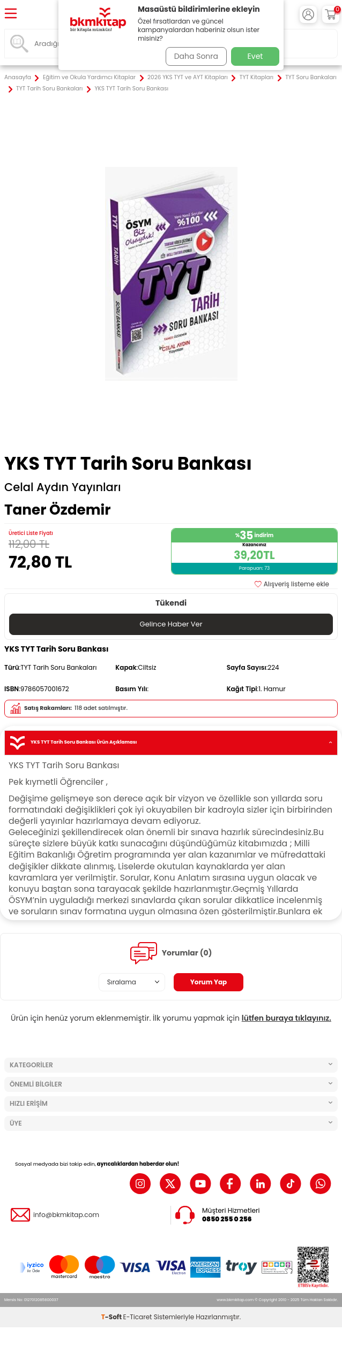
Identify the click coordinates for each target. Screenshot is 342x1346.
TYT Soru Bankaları (311, 77)
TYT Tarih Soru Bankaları (49, 89)
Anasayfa (17, 77)
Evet (255, 56)
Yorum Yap (208, 981)
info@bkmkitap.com (66, 1215)
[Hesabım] (308, 14)
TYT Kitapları (256, 77)
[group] (171, 274)
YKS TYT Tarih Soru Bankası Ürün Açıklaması (171, 743)
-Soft (112, 1316)
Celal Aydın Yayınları (62, 487)
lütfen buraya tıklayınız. (286, 1018)
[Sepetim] (330, 14)
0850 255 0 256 (227, 1219)
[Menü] (10, 14)
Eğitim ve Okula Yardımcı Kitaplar (89, 77)
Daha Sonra (196, 56)
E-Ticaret (137, 1316)
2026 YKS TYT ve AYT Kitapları (187, 77)
